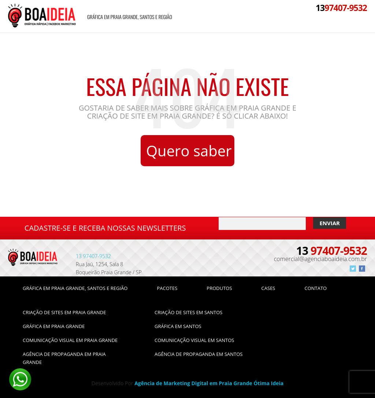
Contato (315, 288)
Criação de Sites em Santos (188, 312)
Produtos (219, 288)
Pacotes (167, 288)
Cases (268, 288)
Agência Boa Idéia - (42, 16)
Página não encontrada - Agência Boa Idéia (32, 260)
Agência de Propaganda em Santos (198, 354)
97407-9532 (341, 8)
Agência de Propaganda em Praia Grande (64, 358)
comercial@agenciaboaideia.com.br (320, 259)
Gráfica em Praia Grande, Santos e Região (129, 17)
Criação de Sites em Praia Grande (64, 312)
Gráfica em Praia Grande (54, 326)
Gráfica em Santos (178, 326)
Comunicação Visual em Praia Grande (70, 340)
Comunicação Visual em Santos (194, 340)
